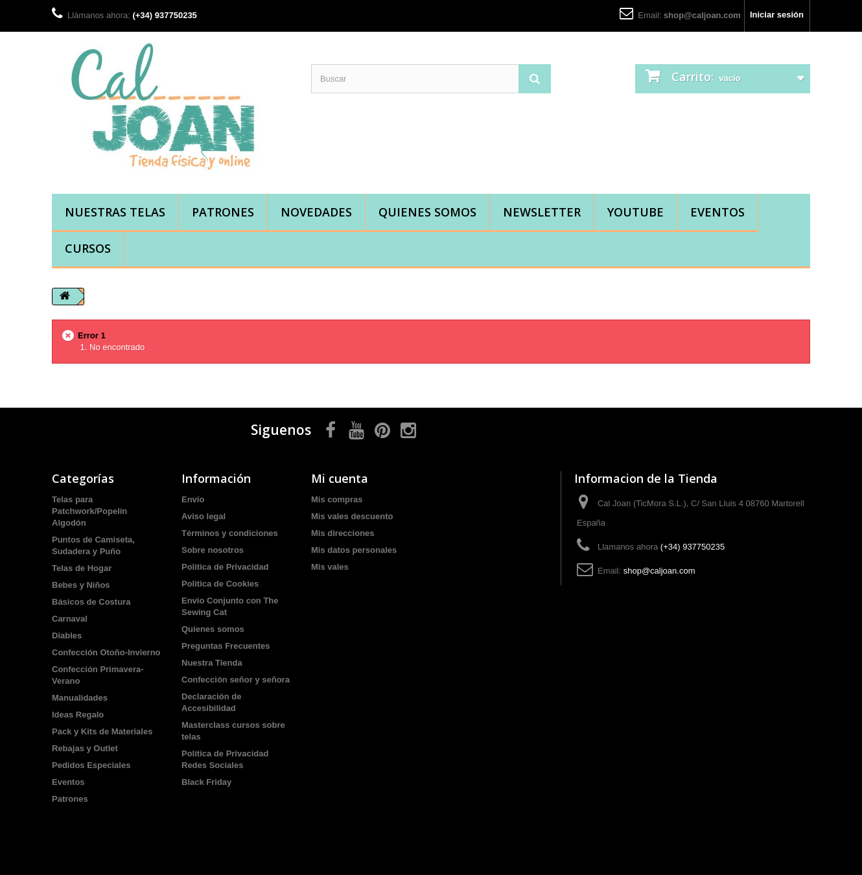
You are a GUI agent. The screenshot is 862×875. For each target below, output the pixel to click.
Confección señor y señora (235, 679)
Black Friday (206, 782)
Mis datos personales (354, 550)
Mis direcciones (343, 533)
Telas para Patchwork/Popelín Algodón (89, 511)
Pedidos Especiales (91, 765)
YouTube (635, 212)
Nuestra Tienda (211, 663)
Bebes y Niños (81, 585)
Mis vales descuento (352, 516)
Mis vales (330, 567)
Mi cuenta (339, 478)
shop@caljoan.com (702, 15)
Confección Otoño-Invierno (106, 652)
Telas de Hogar (81, 568)
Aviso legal (203, 516)
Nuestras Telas (115, 212)
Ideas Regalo (78, 714)
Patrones (223, 212)
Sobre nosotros (212, 550)
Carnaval (69, 619)
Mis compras (336, 499)
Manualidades (80, 698)
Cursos (88, 248)
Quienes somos (427, 212)
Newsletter (542, 212)
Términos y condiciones (229, 533)
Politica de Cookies (220, 584)
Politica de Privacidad (224, 567)
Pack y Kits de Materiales (102, 731)
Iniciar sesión (777, 14)
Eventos (717, 212)
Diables (67, 635)
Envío (192, 499)
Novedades (316, 212)
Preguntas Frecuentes (225, 646)
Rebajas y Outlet (85, 748)
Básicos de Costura (91, 602)
